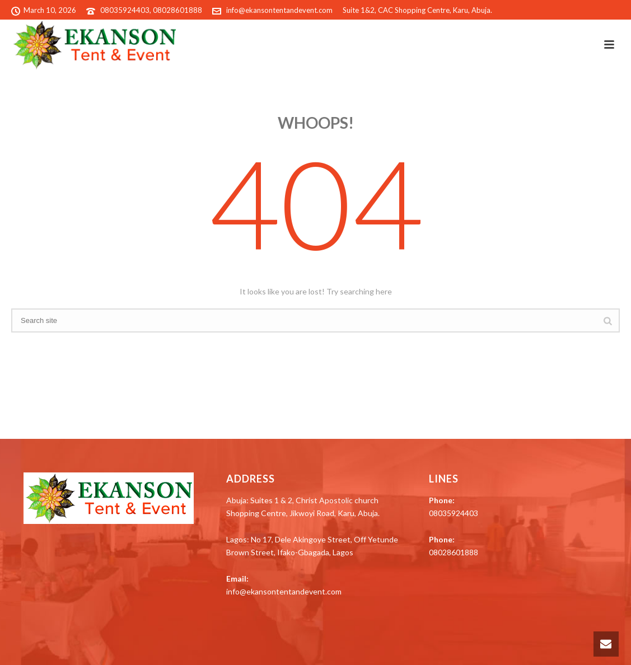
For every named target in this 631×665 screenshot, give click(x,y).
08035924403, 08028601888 (151, 10)
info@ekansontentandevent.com (279, 10)
